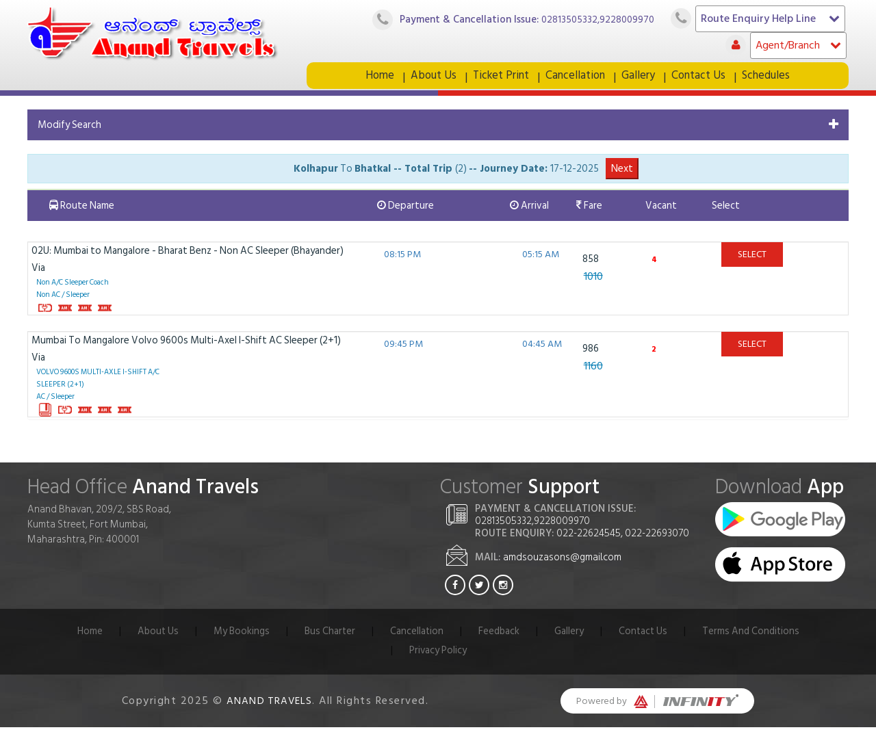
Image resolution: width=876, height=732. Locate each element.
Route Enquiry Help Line (770, 18)
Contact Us (702, 78)
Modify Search (69, 129)
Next (622, 173)
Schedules (770, 78)
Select (752, 259)
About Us (431, 78)
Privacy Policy (438, 655)
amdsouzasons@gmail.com (562, 562)
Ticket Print (500, 78)
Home (376, 78)
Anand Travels (269, 705)
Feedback (499, 635)
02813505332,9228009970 (596, 19)
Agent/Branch (798, 45)
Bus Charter (328, 635)
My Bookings (238, 635)
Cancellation (577, 78)
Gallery (641, 78)
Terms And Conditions (753, 635)
